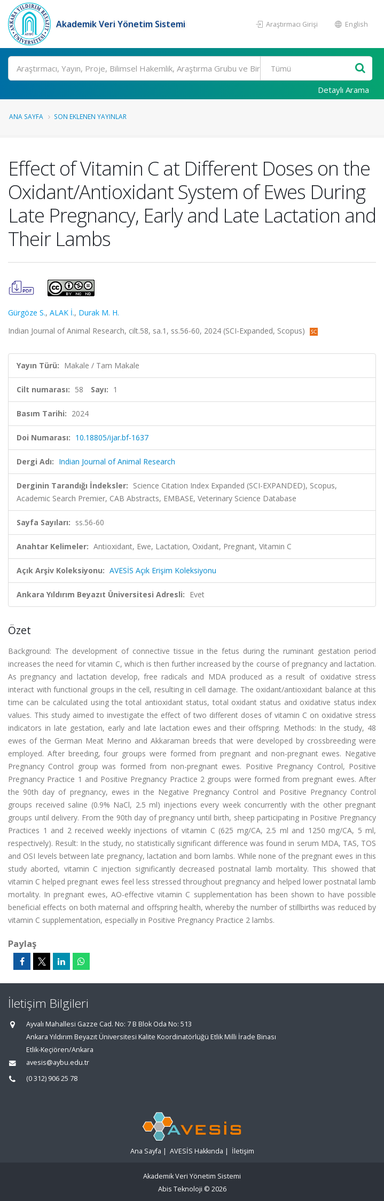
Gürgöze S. (26, 312)
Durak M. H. (99, 312)
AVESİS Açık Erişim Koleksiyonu (162, 570)
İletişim (243, 1151)
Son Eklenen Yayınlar (90, 116)
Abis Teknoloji (180, 1189)
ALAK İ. (62, 312)
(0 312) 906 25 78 (51, 1078)
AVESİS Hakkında (196, 1151)
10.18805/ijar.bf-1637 (111, 437)
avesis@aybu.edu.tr (57, 1062)
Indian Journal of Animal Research (117, 461)
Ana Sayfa (26, 116)
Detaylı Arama (343, 89)
